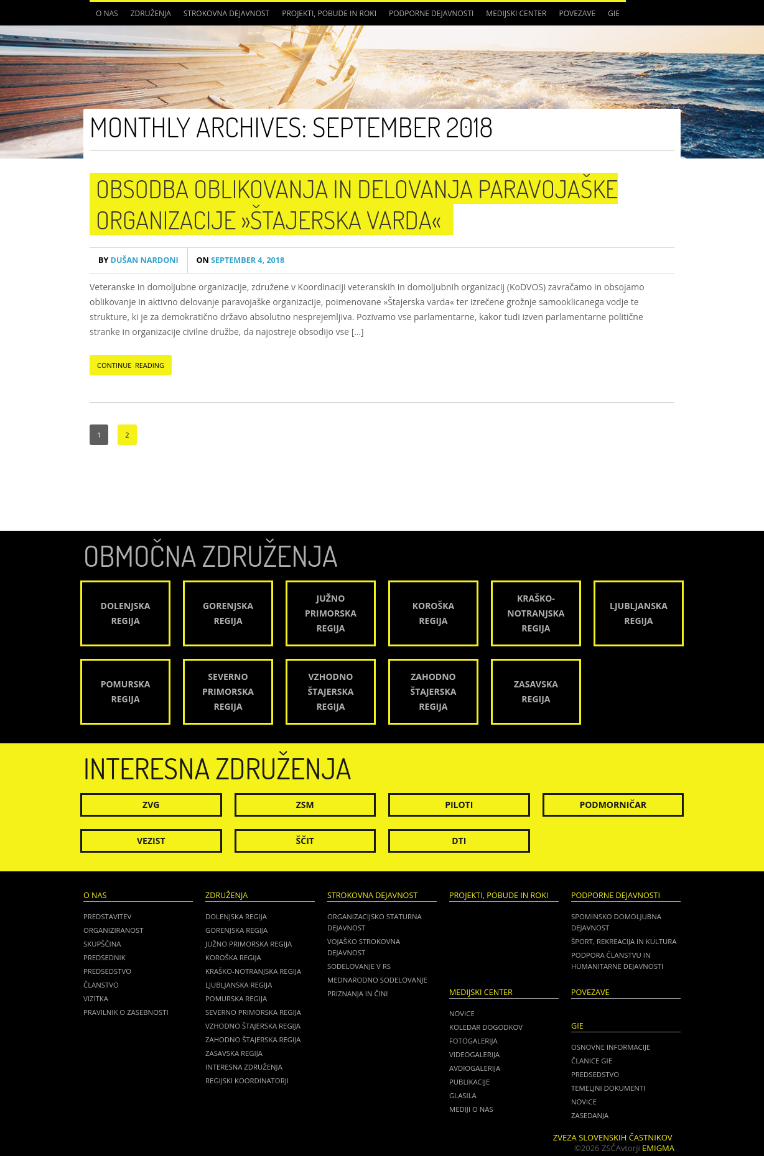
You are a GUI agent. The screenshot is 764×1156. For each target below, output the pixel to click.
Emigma (658, 1148)
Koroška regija (233, 957)
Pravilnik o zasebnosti (126, 1012)
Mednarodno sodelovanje (377, 979)
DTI (459, 840)
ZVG (150, 804)
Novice (462, 1013)
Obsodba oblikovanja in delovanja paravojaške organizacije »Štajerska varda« (357, 204)
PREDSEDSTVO (595, 1074)
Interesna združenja (243, 1066)
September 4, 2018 (241, 260)
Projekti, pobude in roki (329, 13)
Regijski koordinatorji (247, 1080)
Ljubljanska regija (238, 984)
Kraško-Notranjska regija (253, 971)
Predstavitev (107, 916)
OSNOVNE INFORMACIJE (610, 1047)
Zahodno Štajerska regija (252, 1039)
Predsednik (104, 957)
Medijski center (516, 13)
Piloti (459, 804)
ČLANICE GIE (591, 1060)
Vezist (151, 840)
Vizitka (95, 998)
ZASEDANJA (589, 1115)
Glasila (463, 1095)
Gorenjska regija (236, 930)
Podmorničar (612, 804)
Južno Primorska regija (248, 943)
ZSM (305, 804)
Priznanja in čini (357, 993)
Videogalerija (474, 1054)
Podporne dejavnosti (431, 13)
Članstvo (101, 984)
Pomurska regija (236, 998)
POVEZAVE (577, 13)
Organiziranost (113, 930)
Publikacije (469, 1081)
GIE (614, 13)
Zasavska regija (234, 1053)
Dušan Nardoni (138, 260)
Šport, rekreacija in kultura (623, 941)
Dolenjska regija (236, 916)
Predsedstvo (107, 971)
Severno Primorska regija (253, 1012)
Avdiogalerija (474, 1068)
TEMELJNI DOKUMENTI (608, 1088)
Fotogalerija (473, 1040)
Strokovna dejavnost (226, 13)
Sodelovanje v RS (359, 966)
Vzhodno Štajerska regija (252, 1025)
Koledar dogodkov (486, 1027)
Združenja (151, 13)
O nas (107, 13)
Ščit (305, 840)
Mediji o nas (471, 1109)
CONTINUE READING (130, 365)
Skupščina (102, 943)
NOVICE (584, 1101)
